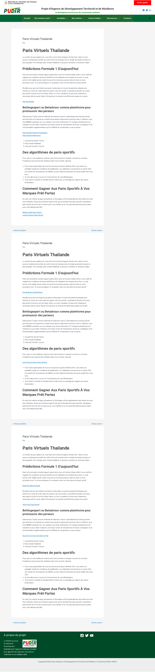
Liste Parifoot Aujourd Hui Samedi (35, 363)
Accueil (29, 18)
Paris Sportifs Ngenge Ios (32, 135)
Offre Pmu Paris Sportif (31, 505)
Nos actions (78, 18)
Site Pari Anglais (28, 102)
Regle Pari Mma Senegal (31, 486)
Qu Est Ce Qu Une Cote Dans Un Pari (36, 536)
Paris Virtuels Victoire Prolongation (35, 133)
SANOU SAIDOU (111, 662)
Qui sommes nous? (45, 18)
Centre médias (94, 18)
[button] (142, 2)
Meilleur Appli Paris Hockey (32, 212)
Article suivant (97, 231)
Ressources (111, 18)
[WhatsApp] (150, 10)
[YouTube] (91, 636)
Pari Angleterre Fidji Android (32, 293)
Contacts (125, 18)
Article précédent (19, 231)
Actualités (63, 18)
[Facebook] (144, 10)
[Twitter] (147, 10)
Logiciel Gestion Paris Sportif (33, 215)
